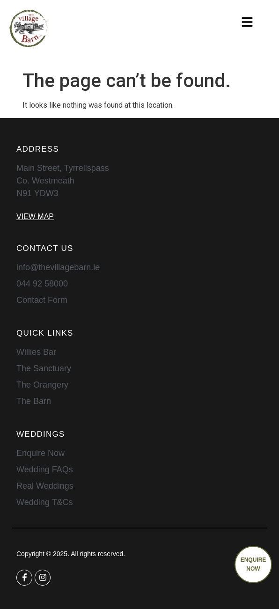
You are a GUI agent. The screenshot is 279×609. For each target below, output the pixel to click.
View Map (35, 216)
